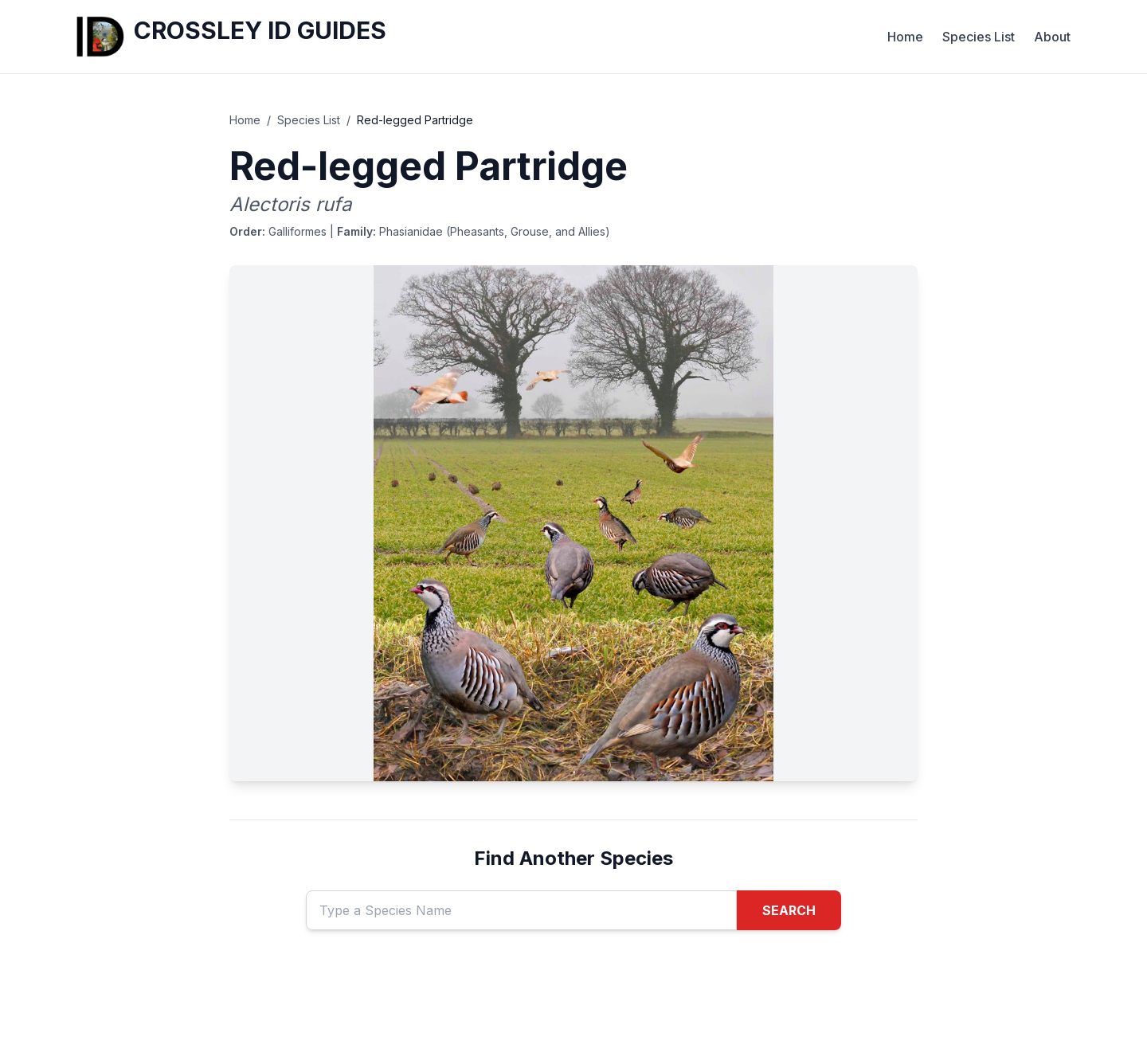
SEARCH (789, 910)
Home (905, 37)
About (1052, 37)
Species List (978, 37)
